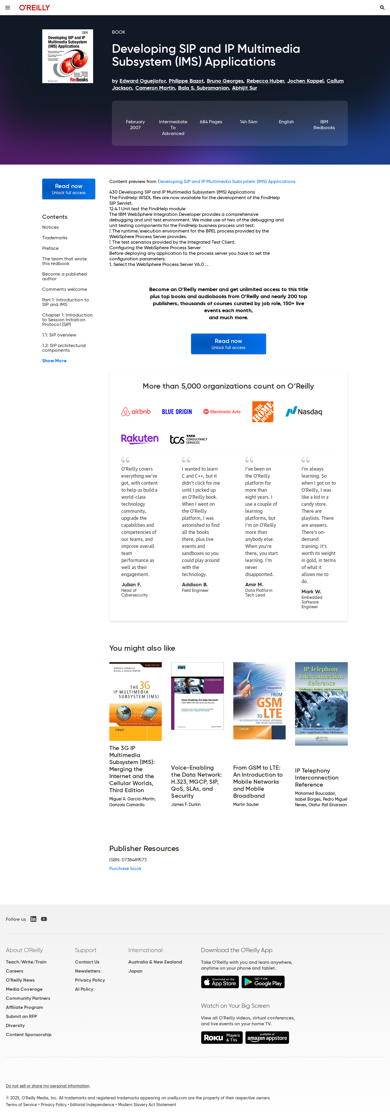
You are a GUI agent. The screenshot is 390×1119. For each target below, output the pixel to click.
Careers (14, 971)
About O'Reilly (24, 950)
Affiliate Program (24, 1007)
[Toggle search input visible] (382, 8)
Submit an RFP (21, 1016)
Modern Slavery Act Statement (147, 1104)
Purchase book (125, 868)
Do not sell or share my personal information (47, 1086)
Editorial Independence (92, 1104)
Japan (135, 971)
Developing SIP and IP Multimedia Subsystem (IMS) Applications (227, 181)
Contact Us (87, 962)
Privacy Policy (90, 980)
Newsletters (87, 971)
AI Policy (84, 989)
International (145, 950)
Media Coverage (24, 989)
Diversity (15, 1025)
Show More (54, 360)
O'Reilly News (20, 980)
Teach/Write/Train (26, 962)
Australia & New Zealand (155, 962)
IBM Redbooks (324, 124)
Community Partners (28, 998)
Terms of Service (21, 1104)
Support (86, 950)
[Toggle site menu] (8, 8)
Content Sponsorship (29, 1034)
